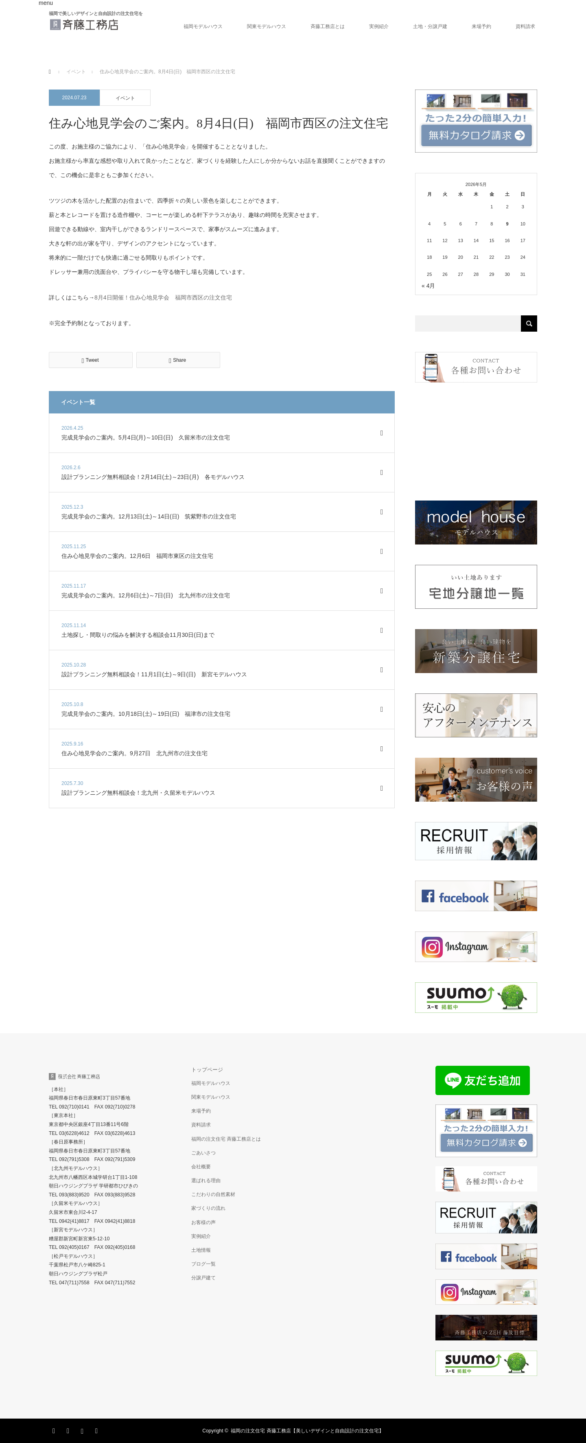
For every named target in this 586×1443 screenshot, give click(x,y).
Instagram (83, 1429)
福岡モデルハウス (203, 26)
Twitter (55, 1429)
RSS (98, 1429)
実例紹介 (379, 26)
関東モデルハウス (266, 26)
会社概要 (201, 1167)
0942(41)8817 (74, 1221)
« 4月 (428, 285)
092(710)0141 (74, 1107)
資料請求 (525, 26)
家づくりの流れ (208, 1208)
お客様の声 (203, 1222)
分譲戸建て (203, 1278)
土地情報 (201, 1250)
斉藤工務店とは (327, 26)
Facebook (69, 1429)
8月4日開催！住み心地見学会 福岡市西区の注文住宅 (163, 297)
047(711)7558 (74, 1283)
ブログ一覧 (203, 1264)
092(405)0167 (74, 1247)
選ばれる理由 (206, 1180)
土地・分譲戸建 (430, 26)
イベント (125, 98)
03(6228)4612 (74, 1133)
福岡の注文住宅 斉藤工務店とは (226, 1139)
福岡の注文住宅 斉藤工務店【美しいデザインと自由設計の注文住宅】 (307, 1431)
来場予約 (481, 26)
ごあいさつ (203, 1153)
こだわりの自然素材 (213, 1194)
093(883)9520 (74, 1195)
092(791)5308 (74, 1159)
